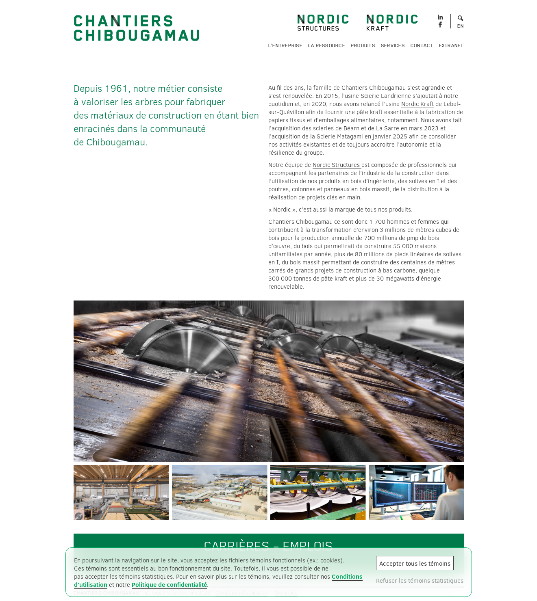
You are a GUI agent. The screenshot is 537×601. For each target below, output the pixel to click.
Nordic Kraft (417, 103)
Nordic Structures (337, 164)
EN (460, 26)
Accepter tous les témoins (414, 563)
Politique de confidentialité (169, 584)
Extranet (451, 45)
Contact (422, 45)
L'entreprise (285, 45)
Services (393, 45)
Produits (363, 45)
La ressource (326, 45)
